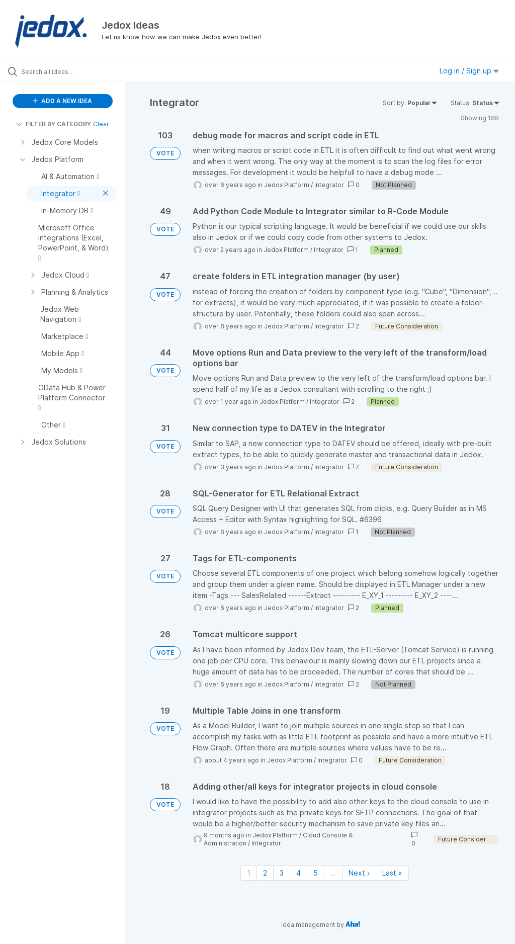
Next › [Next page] (359, 873)
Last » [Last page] (392, 873)
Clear (101, 124)
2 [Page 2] (265, 873)
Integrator (329, 185)
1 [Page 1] (248, 873)
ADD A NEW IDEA (62, 101)
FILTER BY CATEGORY (53, 124)
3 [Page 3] (282, 873)
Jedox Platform (286, 185)
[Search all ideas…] (68, 71)
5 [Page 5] (315, 873)
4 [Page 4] (298, 873)
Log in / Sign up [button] (469, 70)
